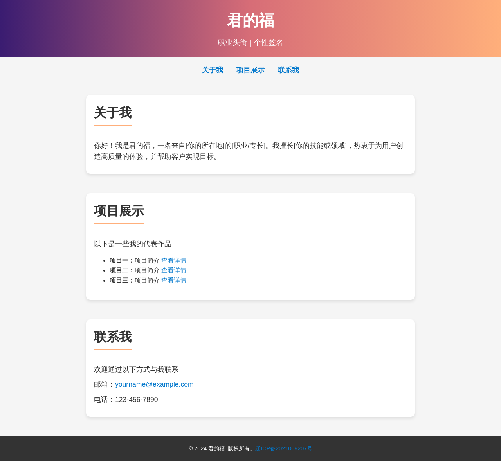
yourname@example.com (154, 384)
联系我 (288, 70)
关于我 (212, 70)
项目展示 (250, 70)
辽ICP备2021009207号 (283, 448)
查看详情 (173, 260)
